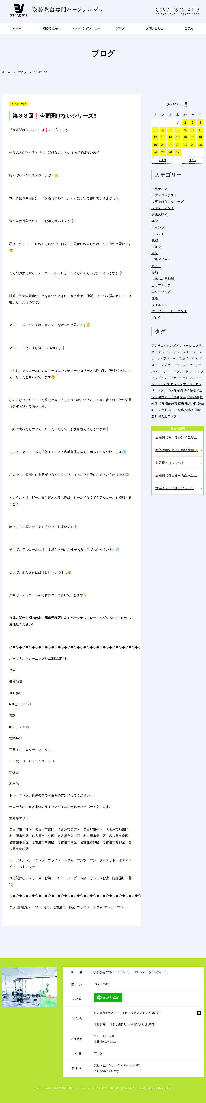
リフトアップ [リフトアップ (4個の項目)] (160, 390)
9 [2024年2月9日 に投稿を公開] (185, 130)
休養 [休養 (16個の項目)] (173, 390)
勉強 (154, 240)
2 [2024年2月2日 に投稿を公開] (185, 122)
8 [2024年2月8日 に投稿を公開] (177, 130)
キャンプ (157, 227)
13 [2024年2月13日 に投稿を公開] (162, 137)
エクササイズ (161, 292)
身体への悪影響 (162, 279)
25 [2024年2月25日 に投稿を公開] (200, 144)
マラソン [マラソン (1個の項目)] (176, 384)
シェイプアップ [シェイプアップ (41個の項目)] (171, 352)
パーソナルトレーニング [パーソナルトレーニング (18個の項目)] (187, 371)
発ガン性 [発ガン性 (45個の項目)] (191, 403)
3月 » (192, 160)
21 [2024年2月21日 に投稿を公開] (170, 144)
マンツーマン (114, 907)
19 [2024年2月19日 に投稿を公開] (155, 144)
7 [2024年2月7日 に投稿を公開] (170, 130)
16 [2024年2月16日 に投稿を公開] (185, 137)
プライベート (161, 259)
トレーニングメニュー (86, 28)
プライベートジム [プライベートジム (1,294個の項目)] (182, 377)
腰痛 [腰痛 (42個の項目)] (181, 410)
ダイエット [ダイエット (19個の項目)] (190, 358)
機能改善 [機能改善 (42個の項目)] (171, 403)
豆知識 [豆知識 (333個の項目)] (196, 410)
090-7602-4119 (19, 727)
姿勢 (154, 221)
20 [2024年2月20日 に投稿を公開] (162, 144)
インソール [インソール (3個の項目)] (184, 345)
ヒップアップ (161, 285)
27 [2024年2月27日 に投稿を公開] (162, 152)
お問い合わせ (154, 28)
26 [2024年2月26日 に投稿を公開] (155, 152)
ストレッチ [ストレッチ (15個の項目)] (190, 352)
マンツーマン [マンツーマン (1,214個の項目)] (192, 384)
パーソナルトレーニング (169, 311)
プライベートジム (90, 907)
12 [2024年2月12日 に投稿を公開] (155, 137)
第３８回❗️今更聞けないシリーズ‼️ (54, 116)
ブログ (120, 28)
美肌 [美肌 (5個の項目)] (164, 410)
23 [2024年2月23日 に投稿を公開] (185, 144)
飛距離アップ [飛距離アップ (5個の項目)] (167, 416)
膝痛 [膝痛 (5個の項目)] (188, 410)
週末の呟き (159, 214)
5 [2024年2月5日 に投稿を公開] (155, 130)
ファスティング (162, 208)
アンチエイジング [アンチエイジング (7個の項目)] (163, 345)
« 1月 (162, 160)
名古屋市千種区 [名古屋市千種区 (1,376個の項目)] (168, 397)
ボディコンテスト (164, 195)
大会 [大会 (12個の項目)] (183, 397)
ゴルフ (156, 246)
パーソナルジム (40, 907)
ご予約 (189, 28)
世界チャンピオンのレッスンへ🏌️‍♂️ (179, 488)
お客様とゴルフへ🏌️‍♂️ (170, 462)
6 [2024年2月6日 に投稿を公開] (163, 130)
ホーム (17, 28)
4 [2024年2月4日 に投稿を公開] (200, 122)
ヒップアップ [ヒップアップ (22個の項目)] (160, 377)
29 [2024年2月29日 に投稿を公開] (177, 152)
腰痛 (154, 272)
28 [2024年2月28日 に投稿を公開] (170, 152)
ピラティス (159, 189)
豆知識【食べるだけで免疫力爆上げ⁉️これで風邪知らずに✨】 (179, 437)
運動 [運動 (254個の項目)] (154, 416)
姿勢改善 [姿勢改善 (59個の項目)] (193, 397)
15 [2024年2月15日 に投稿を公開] (177, 137)
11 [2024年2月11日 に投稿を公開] (200, 130)
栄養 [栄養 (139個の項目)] (161, 403)
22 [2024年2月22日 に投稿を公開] (177, 144)
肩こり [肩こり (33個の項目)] (172, 410)
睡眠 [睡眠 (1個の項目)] (201, 403)
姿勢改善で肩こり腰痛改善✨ (176, 450)
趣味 (154, 253)
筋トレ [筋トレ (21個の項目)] (156, 410)
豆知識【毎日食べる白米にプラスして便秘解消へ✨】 (179, 475)
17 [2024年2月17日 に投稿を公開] (192, 137)
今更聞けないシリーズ (167, 201)
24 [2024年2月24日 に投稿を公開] (192, 144)
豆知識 (22, 907)
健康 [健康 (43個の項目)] (180, 390)
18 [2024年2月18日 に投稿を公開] (200, 137)
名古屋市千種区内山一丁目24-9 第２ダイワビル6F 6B (127, 1012)
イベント (157, 234)
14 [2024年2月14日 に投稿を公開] (170, 137)
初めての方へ (51, 28)
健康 (154, 298)
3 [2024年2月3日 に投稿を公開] (193, 122)
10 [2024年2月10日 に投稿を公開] (192, 130)
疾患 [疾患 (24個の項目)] (181, 403)
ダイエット (159, 304)
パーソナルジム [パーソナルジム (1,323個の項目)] (177, 365)
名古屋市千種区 (64, 907)
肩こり (156, 266)
